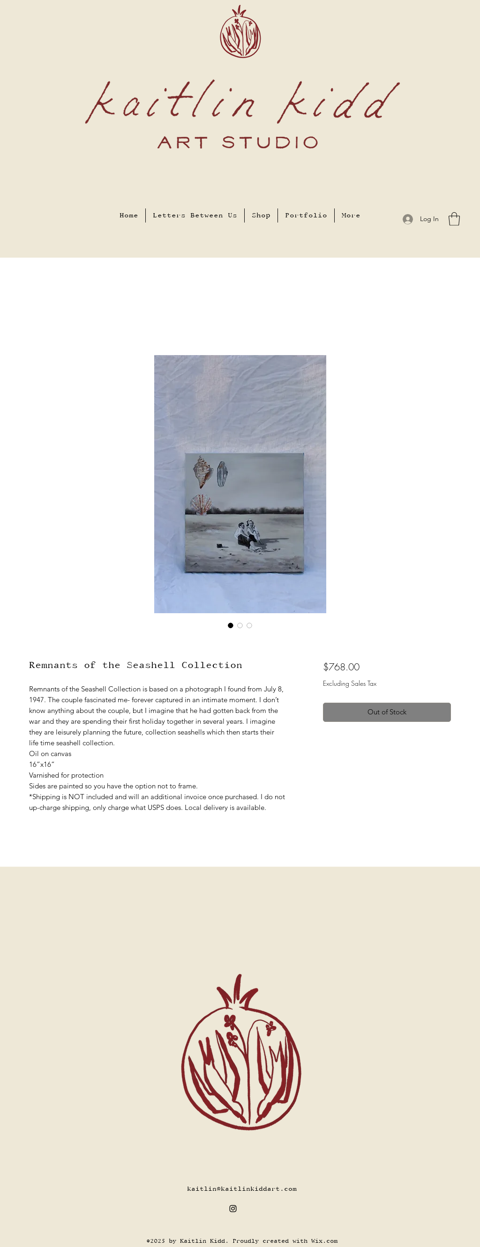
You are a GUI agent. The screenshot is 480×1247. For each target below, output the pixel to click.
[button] (454, 219)
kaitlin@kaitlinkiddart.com (242, 1189)
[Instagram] (233, 1208)
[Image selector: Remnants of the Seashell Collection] (230, 625)
